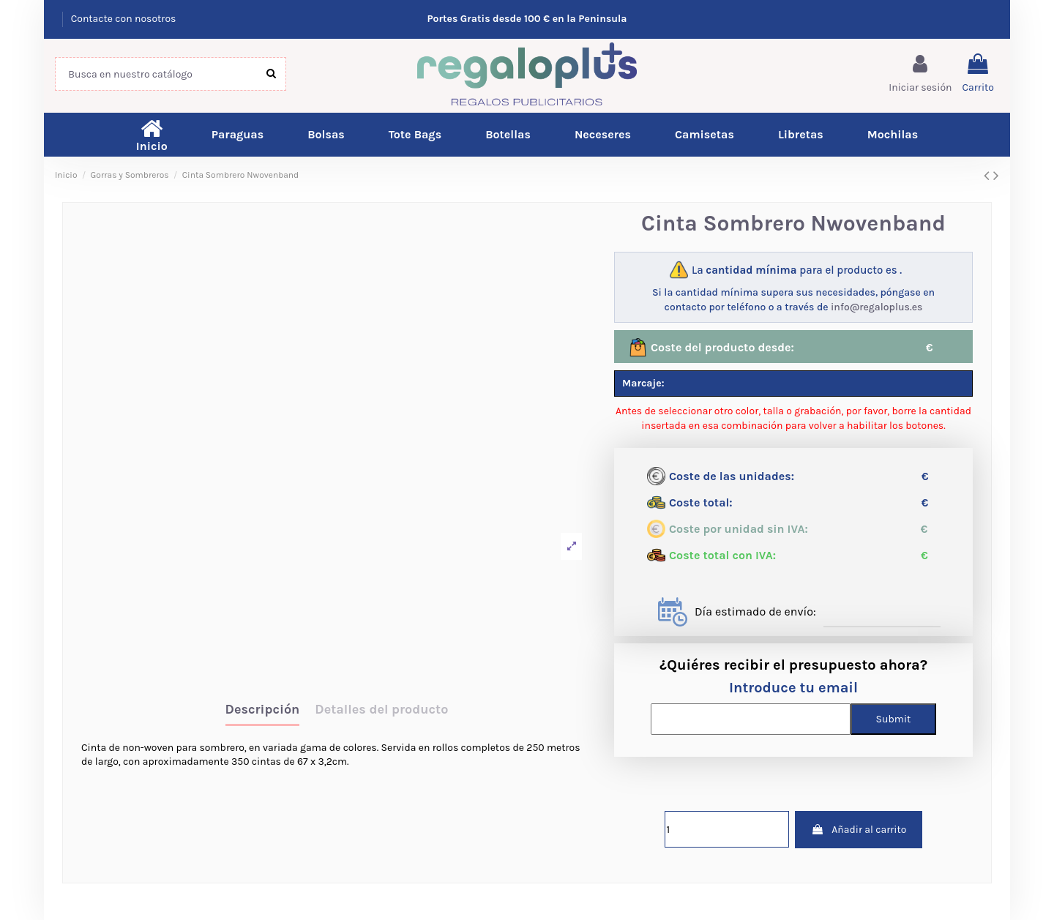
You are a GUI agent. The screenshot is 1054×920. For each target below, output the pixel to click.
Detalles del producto (381, 710)
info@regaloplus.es (876, 307)
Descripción (262, 710)
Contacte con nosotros (123, 18)
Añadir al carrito (858, 829)
